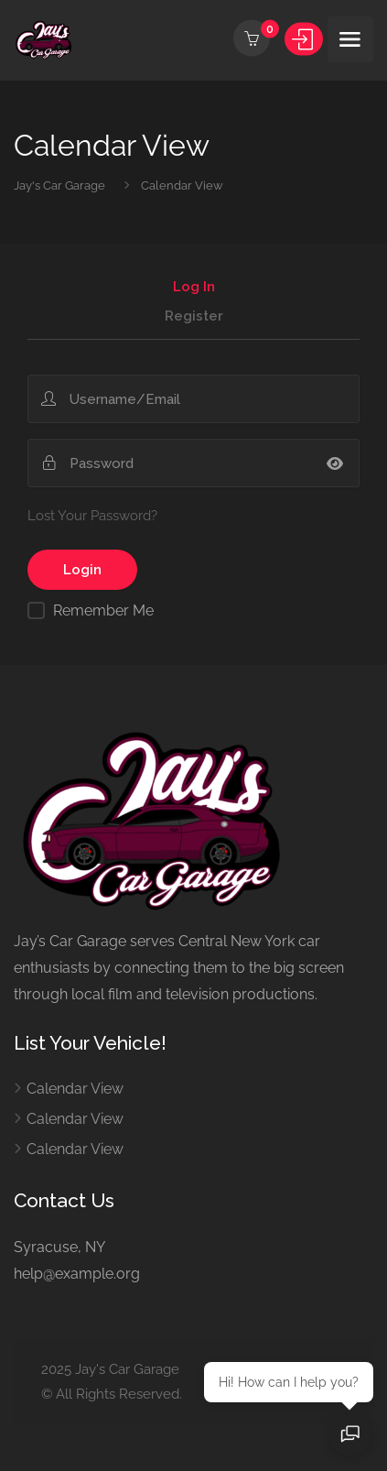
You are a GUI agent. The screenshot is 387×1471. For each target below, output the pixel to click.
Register (194, 317)
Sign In (304, 38)
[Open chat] (350, 1434)
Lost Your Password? (92, 515)
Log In (194, 287)
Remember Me (103, 610)
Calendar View (75, 1088)
